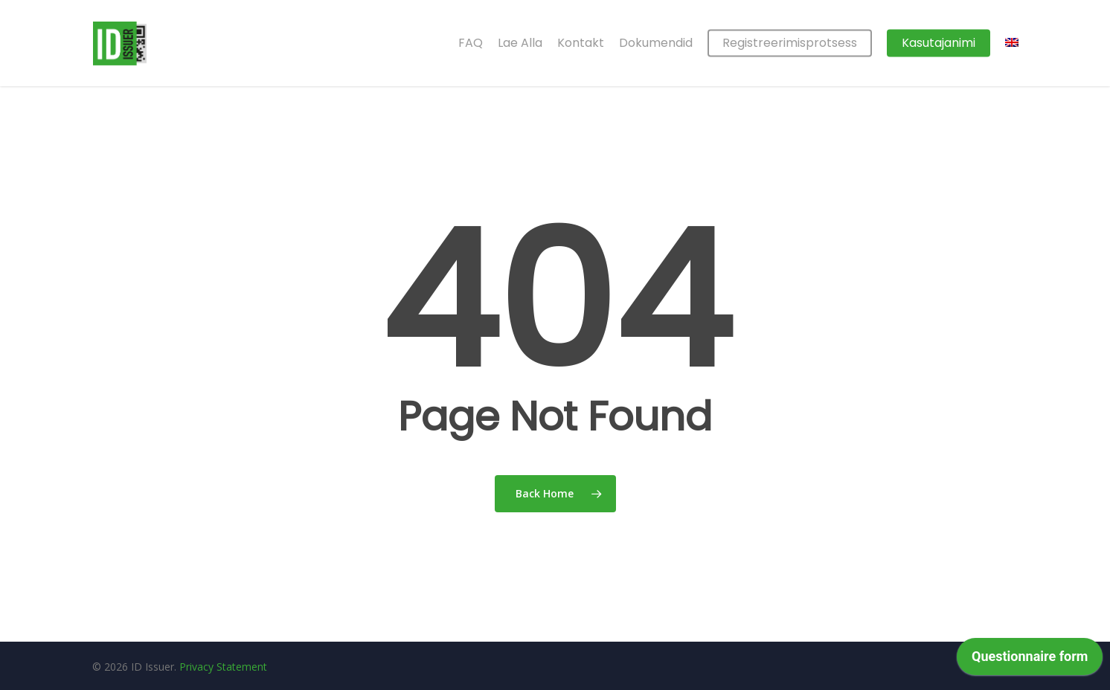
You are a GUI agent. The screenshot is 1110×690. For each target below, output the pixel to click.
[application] (1029, 660)
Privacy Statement (223, 667)
